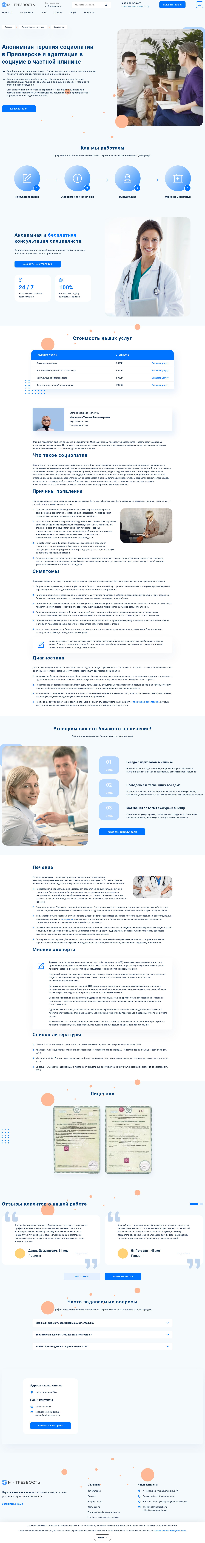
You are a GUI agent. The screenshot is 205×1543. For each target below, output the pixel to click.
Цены (44, 12)
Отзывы (58, 12)
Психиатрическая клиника (33, 27)
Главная (8, 27)
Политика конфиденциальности (104, 1512)
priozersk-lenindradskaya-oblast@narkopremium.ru (47, 1413)
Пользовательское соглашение (103, 1517)
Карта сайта (94, 1507)
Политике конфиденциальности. (170, 1531)
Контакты (89, 12)
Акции (73, 12)
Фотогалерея (94, 1491)
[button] (194, 1204)
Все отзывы (82, 1276)
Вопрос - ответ (95, 1502)
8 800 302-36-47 (43, 1406)
